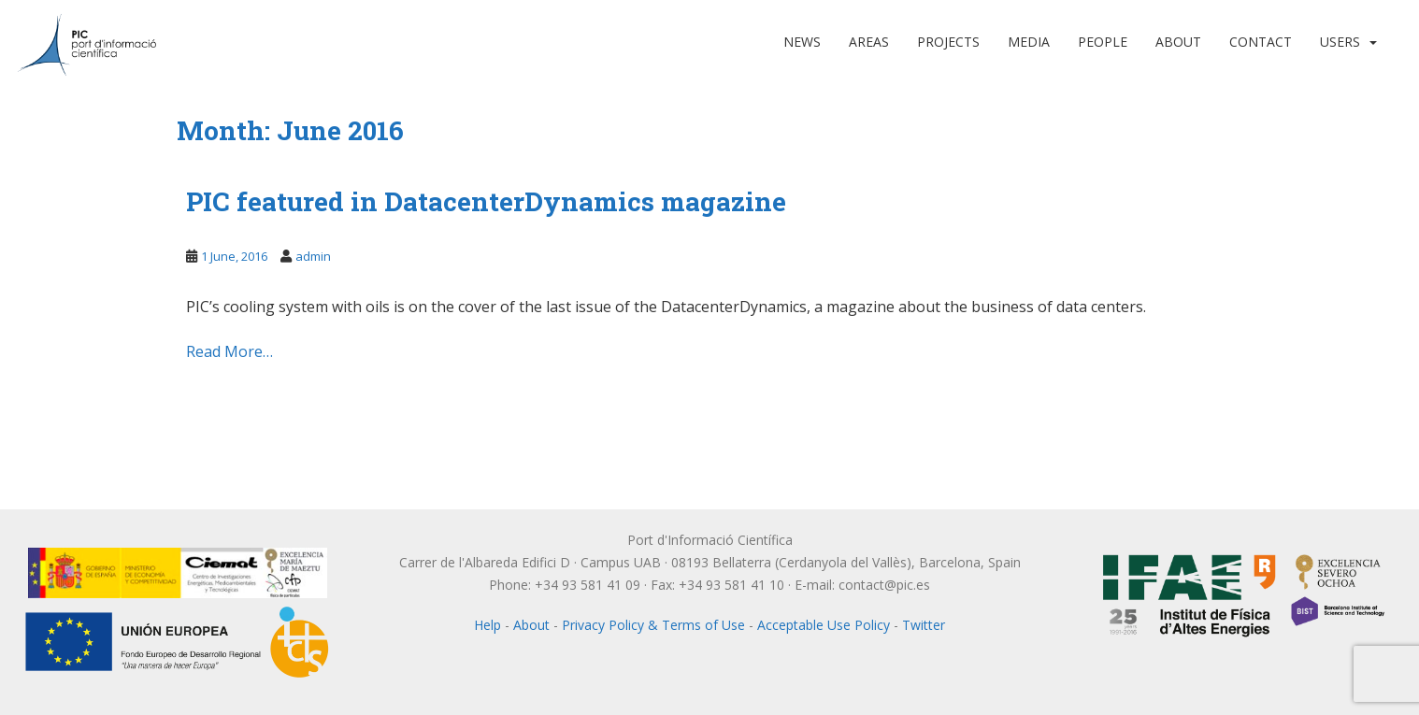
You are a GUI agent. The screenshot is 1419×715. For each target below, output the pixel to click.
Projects (948, 41)
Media (1029, 41)
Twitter (923, 625)
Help (487, 625)
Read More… (229, 351)
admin (313, 256)
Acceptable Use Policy (823, 625)
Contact (1260, 41)
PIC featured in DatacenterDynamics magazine (486, 201)
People (1102, 41)
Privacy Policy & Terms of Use (653, 625)
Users (1340, 41)
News (802, 41)
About (1178, 41)
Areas (869, 41)
